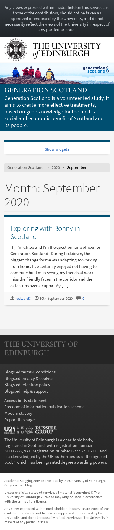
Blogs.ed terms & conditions (30, 372)
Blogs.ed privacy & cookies (28, 378)
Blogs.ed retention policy (27, 384)
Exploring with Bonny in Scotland (45, 232)
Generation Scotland (45, 90)
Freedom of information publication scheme (44, 406)
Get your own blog (18, 485)
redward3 (23, 298)
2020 (56, 167)
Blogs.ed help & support (26, 391)
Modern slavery (18, 413)
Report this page (19, 419)
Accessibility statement (25, 400)
